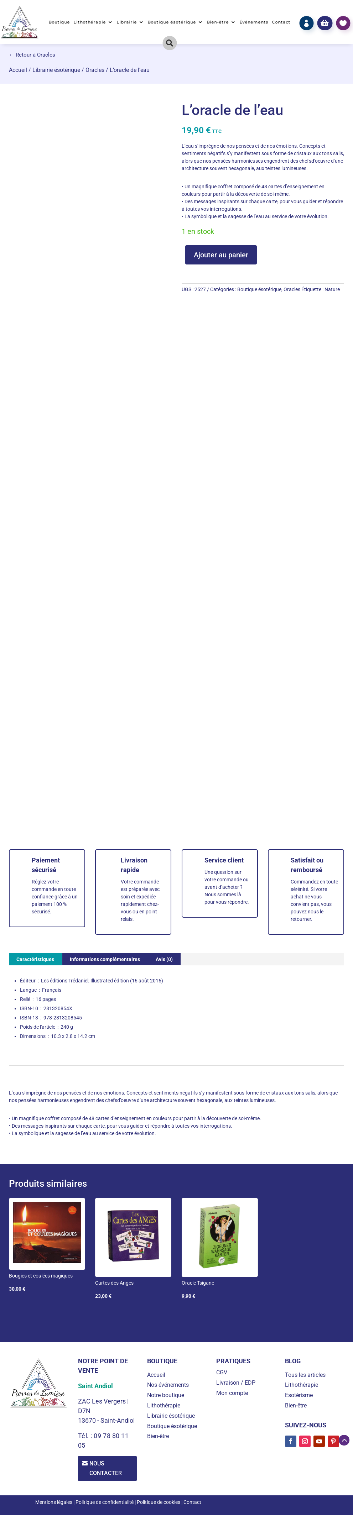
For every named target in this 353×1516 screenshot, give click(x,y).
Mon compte (232, 1393)
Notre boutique (165, 1395)
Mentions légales (53, 1503)
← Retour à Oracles (32, 55)
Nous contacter (107, 1468)
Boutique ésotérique (172, 22)
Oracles (94, 70)
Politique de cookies (158, 1503)
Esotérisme (299, 1395)
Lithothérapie (90, 22)
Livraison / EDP (235, 1382)
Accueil (18, 70)
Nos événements (168, 1384)
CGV (221, 1372)
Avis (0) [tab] (164, 959)
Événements (253, 22)
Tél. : (86, 1435)
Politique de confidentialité (105, 1503)
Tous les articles (305, 1374)
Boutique (59, 22)
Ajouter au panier (221, 255)
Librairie (127, 22)
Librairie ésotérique (56, 70)
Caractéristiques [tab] (35, 959)
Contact (281, 22)
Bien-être (218, 22)
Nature (332, 289)
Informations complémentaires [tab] (105, 959)
